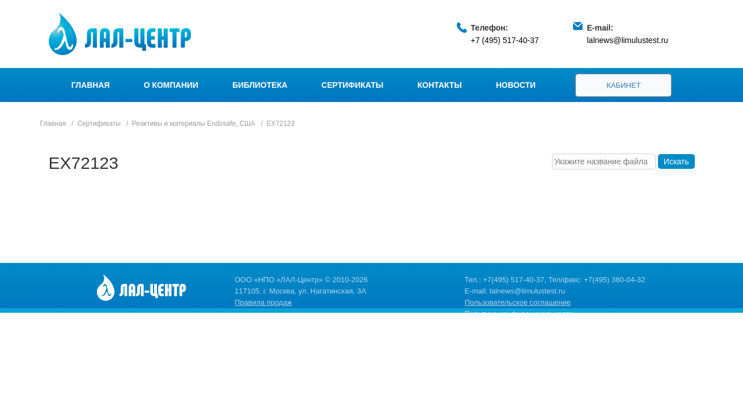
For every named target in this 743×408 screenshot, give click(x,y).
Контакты (440, 85)
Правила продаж (263, 302)
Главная (90, 85)
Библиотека (259, 85)
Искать (676, 161)
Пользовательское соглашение (518, 302)
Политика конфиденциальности (519, 313)
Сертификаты (352, 85)
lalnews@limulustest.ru (627, 40)
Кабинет (623, 85)
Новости (516, 85)
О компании (171, 85)
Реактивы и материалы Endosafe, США (194, 124)
